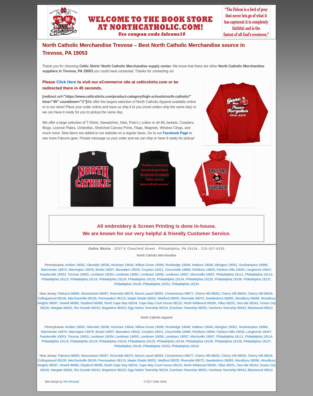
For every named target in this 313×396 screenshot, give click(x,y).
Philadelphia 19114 (258, 274)
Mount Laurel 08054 (149, 293)
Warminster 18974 (54, 269)
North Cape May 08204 (120, 303)
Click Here (66, 82)
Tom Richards (71, 381)
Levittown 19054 (102, 274)
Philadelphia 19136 (228, 279)
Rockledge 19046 (178, 265)
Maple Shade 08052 (142, 298)
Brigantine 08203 (114, 308)
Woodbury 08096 (247, 298)
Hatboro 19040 (202, 265)
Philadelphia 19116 (84, 279)
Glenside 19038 (98, 265)
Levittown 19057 (177, 274)
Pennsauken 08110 (112, 298)
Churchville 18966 (178, 269)
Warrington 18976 (81, 269)
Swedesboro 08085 (219, 298)
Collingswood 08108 (52, 298)
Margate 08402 (61, 308)
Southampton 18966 (253, 265)
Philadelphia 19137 (257, 279)
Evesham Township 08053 (188, 308)
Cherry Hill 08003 (233, 293)
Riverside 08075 (121, 293)
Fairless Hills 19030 (231, 269)
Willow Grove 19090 (149, 265)
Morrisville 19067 (202, 274)
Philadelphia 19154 (185, 284)
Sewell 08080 (69, 303)
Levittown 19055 (127, 274)
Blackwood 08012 (260, 308)
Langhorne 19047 (258, 269)
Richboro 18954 (203, 269)
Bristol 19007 (105, 269)
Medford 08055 (168, 298)
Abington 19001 (226, 265)
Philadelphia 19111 (229, 274)
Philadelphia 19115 (55, 279)
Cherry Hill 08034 (260, 293)
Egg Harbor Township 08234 (148, 308)
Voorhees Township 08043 (227, 308)
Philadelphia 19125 (141, 279)
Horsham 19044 (122, 265)
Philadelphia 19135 (199, 279)
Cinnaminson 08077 (179, 293)
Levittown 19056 (152, 274)
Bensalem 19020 (128, 269)
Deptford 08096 (92, 303)
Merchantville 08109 (82, 298)
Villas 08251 (226, 303)
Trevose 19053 (78, 274)
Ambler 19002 (75, 265)
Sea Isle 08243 (247, 303)
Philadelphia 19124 (112, 279)
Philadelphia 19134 (170, 279)
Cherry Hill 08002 (207, 293)
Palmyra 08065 (69, 293)
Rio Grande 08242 (87, 308)
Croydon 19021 (152, 269)
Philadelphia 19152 (156, 284)
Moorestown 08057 (94, 293)
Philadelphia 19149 (127, 284)
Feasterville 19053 (53, 274)
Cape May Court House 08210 (160, 303)
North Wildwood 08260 (200, 303)
